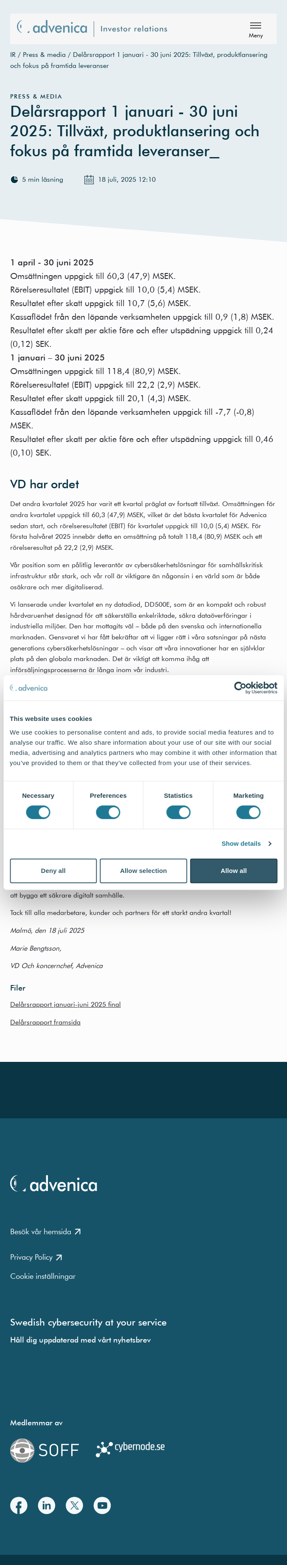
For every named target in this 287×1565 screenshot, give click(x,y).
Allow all (233, 870)
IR (13, 54)
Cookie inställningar (42, 1276)
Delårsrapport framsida (45, 1022)
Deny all (53, 870)
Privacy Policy (36, 1257)
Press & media (44, 54)
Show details (241, 843)
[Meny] (255, 29)
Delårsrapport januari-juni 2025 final (65, 1004)
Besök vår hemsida (45, 1231)
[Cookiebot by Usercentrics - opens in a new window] (240, 687)
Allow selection (143, 870)
